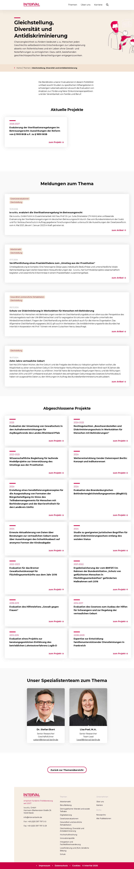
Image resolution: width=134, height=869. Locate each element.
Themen (72, 5)
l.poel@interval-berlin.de (88, 740)
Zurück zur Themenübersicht (67, 770)
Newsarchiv (101, 815)
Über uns (85, 5)
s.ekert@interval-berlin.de (45, 740)
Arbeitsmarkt (65, 802)
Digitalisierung (66, 815)
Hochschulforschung (68, 835)
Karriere (98, 5)
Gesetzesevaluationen (69, 819)
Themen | (27, 68)
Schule (63, 854)
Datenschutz (61, 866)
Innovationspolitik (67, 838)
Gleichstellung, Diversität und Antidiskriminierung (54, 68)
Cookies (76, 866)
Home (19, 68)
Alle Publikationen (103, 818)
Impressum (44, 866)
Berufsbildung (66, 805)
